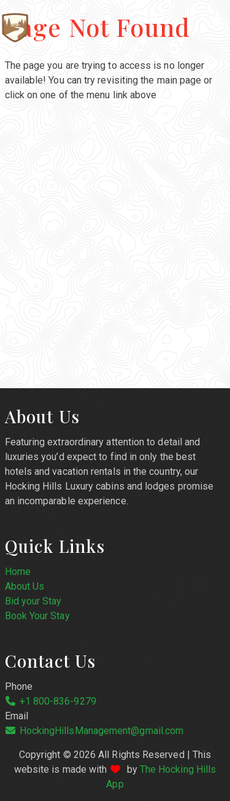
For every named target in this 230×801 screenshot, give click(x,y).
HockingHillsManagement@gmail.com (102, 731)
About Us (25, 586)
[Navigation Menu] (219, 23)
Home (18, 571)
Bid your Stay (33, 601)
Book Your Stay (37, 616)
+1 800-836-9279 (58, 701)
